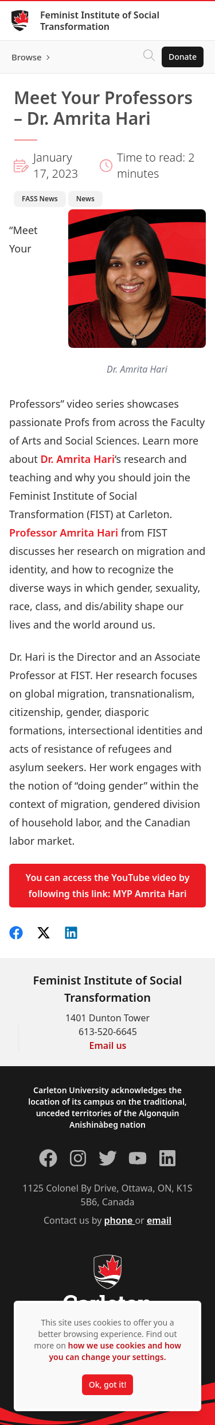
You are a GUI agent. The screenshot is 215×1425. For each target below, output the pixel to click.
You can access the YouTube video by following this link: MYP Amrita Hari (108, 885)
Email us (108, 1045)
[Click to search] (149, 57)
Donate (183, 56)
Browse (26, 57)
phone (119, 1220)
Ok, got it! (107, 1384)
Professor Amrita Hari (63, 532)
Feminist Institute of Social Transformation (99, 20)
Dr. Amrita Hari (77, 459)
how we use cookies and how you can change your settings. (115, 1351)
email (159, 1220)
